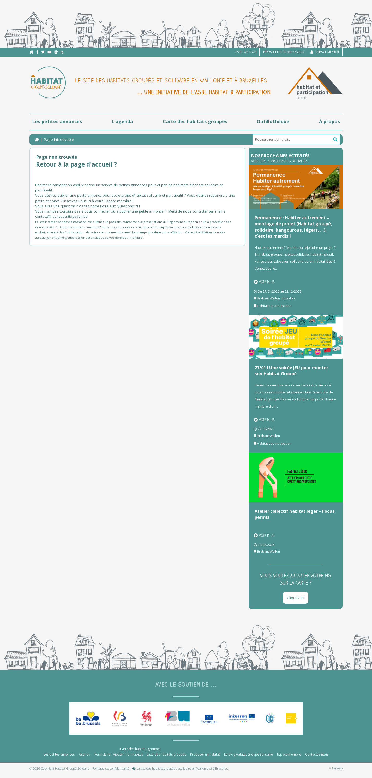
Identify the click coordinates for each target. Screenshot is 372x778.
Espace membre (289, 759)
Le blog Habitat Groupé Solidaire (248, 759)
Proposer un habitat (205, 759)
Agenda (84, 759)
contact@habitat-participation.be (62, 216)
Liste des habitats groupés (166, 759)
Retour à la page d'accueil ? (76, 164)
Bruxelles (288, 298)
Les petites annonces (57, 121)
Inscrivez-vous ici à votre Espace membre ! (98, 200)
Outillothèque (273, 121)
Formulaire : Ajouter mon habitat (118, 759)
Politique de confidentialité (110, 773)
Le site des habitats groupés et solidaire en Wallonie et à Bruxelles (180, 773)
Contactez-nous (316, 759)
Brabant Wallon (268, 298)
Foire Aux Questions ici (119, 206)
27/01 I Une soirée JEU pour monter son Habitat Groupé (291, 370)
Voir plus (264, 282)
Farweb (336, 773)
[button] (335, 139)
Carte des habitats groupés (195, 121)
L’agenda (122, 121)
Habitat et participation (274, 306)
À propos (329, 121)
